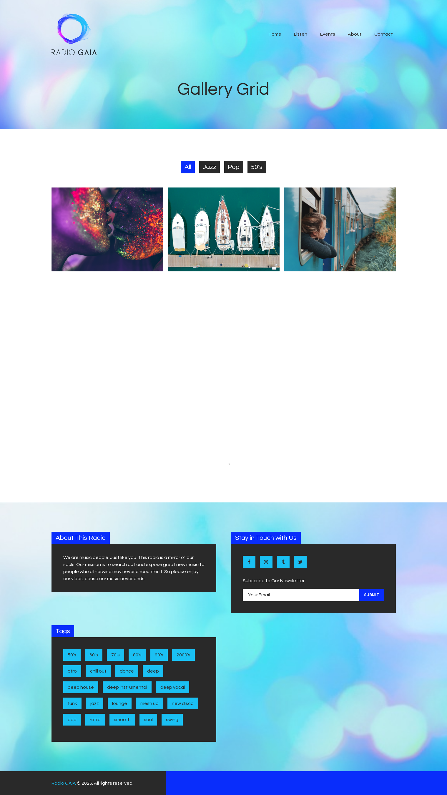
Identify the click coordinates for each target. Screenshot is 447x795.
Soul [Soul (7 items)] (148, 719)
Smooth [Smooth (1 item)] (122, 719)
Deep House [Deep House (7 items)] (81, 687)
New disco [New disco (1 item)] (183, 703)
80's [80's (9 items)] (137, 655)
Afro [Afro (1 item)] (72, 671)
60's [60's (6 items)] (93, 655)
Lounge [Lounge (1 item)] (119, 703)
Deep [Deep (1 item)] (153, 671)
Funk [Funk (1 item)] (72, 703)
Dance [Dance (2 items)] (127, 671)
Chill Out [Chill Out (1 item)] (98, 671)
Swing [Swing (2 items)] (172, 719)
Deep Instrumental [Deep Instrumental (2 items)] (127, 687)
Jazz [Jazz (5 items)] (94, 703)
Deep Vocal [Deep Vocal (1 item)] (172, 687)
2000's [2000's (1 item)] (183, 655)
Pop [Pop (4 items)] (72, 719)
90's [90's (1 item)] (159, 655)
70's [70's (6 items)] (115, 655)
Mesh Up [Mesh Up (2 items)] (149, 703)
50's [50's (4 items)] (72, 655)
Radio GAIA (63, 783)
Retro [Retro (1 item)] (95, 719)
